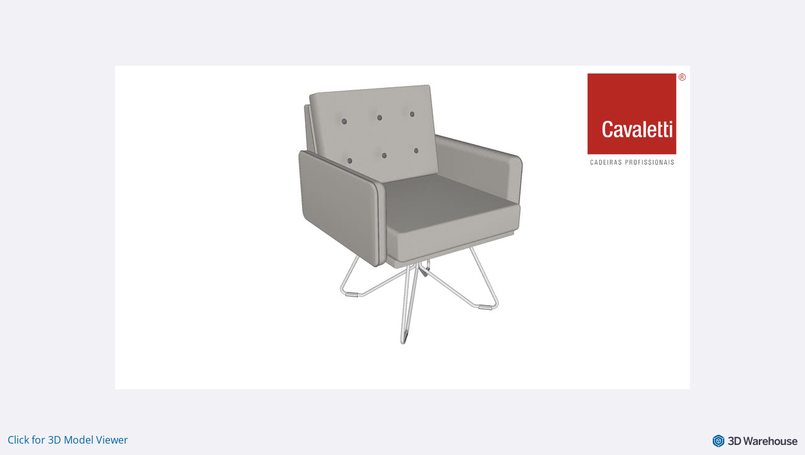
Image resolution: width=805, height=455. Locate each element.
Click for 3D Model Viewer (68, 440)
